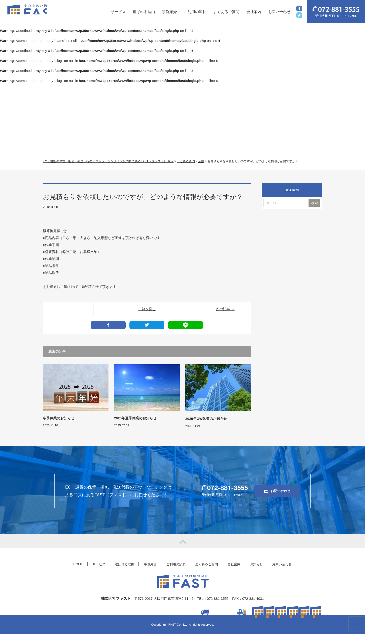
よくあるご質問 (226, 12)
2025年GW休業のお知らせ (206, 419)
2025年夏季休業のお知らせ (135, 419)
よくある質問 (186, 161)
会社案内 (253, 12)
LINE (185, 325)
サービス (118, 12)
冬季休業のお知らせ (58, 419)
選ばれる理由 (144, 12)
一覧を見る (147, 309)
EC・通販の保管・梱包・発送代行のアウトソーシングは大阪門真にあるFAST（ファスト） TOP (108, 161)
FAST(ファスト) (38, 12)
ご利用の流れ (195, 12)
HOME (78, 564)
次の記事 (223, 309)
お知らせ (256, 564)
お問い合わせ (279, 12)
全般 (201, 161)
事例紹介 (169, 12)
